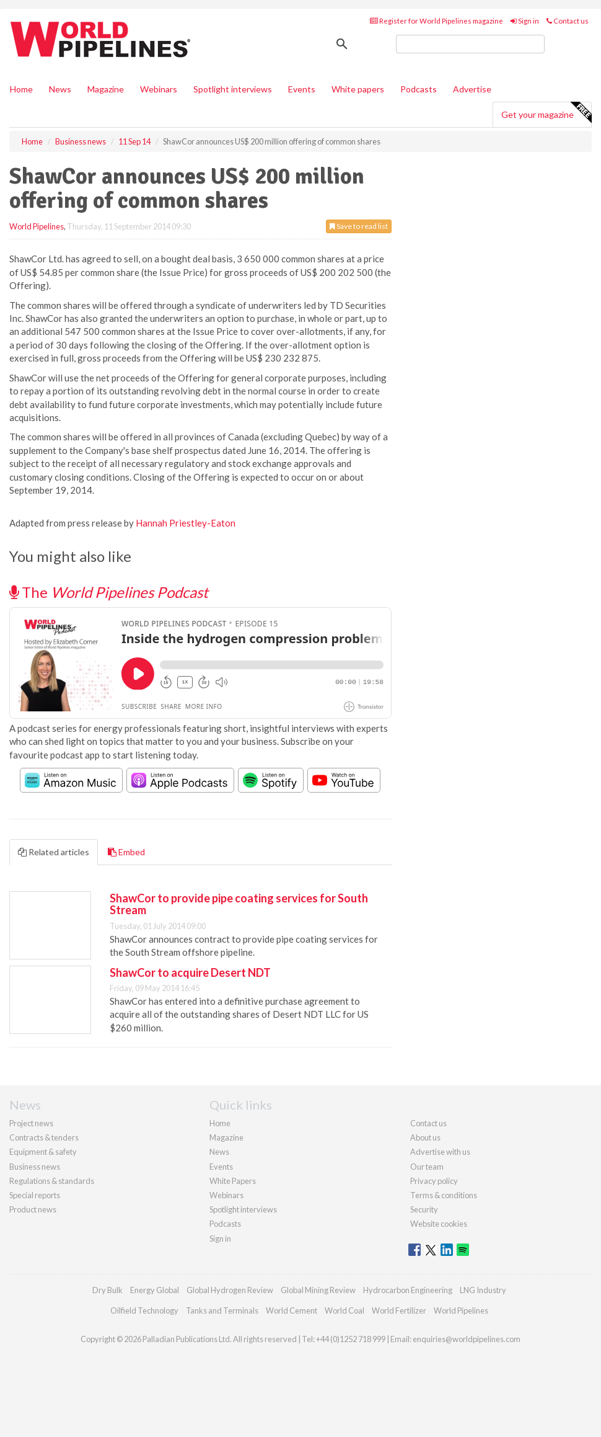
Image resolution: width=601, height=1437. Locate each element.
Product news (32, 1209)
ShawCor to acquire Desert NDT (190, 972)
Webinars (158, 89)
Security (424, 1209)
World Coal (344, 1310)
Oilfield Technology (144, 1310)
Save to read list (359, 226)
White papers (357, 89)
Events (301, 89)
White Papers (232, 1181)
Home (21, 89)
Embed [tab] (126, 852)
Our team (427, 1167)
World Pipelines (36, 226)
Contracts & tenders (44, 1137)
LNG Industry (483, 1290)
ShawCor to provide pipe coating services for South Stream (239, 904)
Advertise (472, 89)
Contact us (567, 21)
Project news (31, 1123)
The (108, 592)
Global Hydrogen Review (229, 1290)
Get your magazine (546, 112)
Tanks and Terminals (222, 1310)
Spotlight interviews (232, 89)
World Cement (291, 1310)
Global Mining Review (318, 1290)
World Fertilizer (399, 1310)
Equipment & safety (43, 1152)
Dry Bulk (107, 1290)
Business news (34, 1167)
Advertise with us (440, 1152)
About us (425, 1137)
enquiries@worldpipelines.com (466, 1339)
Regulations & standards (51, 1181)
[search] (470, 44)
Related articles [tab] (53, 852)
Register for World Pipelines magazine (436, 21)
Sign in (525, 21)
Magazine (105, 89)
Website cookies (438, 1224)
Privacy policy (434, 1181)
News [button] (60, 89)
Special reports (34, 1195)
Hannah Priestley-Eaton (185, 522)
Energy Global (154, 1290)
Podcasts (418, 89)
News (219, 1152)
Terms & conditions (443, 1195)
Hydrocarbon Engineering (407, 1290)
